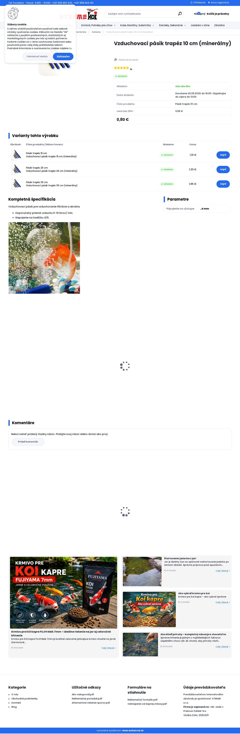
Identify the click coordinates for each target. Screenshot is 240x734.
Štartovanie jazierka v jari (180, 559)
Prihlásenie (200, 2)
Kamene (96, 31)
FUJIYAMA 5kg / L (20, 519)
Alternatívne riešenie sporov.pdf (91, 703)
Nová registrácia (220, 2)
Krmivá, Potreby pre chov (96, 25)
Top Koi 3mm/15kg (78, 516)
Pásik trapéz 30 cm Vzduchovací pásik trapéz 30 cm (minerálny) (51, 184)
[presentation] (11, 363)
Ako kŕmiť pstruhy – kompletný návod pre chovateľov (193, 634)
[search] (154, 15)
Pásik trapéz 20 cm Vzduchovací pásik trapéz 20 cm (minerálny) (51, 170)
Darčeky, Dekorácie (171, 25)
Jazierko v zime (200, 25)
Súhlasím (63, 56)
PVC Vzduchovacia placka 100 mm (145, 511)
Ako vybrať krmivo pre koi (194, 593)
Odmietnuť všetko (37, 56)
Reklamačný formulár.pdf (143, 700)
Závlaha (219, 25)
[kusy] (20, 400)
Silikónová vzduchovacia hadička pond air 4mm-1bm (35, 373)
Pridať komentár (28, 442)
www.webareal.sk (133, 731)
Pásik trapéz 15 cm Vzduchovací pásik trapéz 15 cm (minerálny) (51, 155)
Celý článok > (109, 648)
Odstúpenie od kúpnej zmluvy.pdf (147, 704)
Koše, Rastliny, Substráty (135, 25)
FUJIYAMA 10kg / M (191, 516)
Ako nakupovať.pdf (83, 695)
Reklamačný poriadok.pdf (87, 699)
